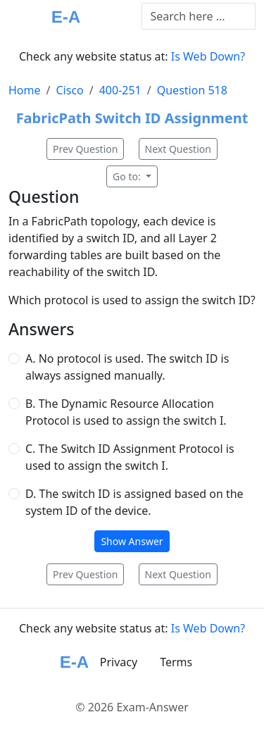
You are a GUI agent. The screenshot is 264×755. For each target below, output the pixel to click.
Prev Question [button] (85, 149)
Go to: (128, 176)
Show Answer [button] (132, 541)
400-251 (120, 90)
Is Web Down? (208, 56)
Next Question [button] (178, 149)
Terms (176, 662)
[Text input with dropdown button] (199, 16)
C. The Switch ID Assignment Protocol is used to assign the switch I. (129, 457)
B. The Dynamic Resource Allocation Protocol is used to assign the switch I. (126, 412)
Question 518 (192, 90)
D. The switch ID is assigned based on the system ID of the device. (134, 502)
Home (24, 90)
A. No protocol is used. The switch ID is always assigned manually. (127, 367)
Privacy (118, 662)
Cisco (69, 90)
